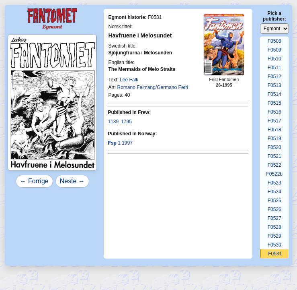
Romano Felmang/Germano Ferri (152, 87)
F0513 (274, 85)
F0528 (274, 227)
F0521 (274, 156)
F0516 (274, 112)
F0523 (274, 183)
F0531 (275, 254)
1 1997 (120, 143)
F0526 (274, 209)
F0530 (274, 245)
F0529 (274, 236)
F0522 (274, 165)
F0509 (274, 50)
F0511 (274, 67)
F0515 (274, 103)
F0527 (274, 218)
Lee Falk (129, 80)
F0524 (274, 192)
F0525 (274, 200)
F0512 (274, 76)
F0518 (274, 130)
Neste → (72, 181)
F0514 (274, 94)
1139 (113, 121)
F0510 (274, 59)
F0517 (274, 121)
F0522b (274, 174)
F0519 (274, 138)
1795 (126, 121)
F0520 (274, 147)
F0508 (274, 41)
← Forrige (34, 181)
